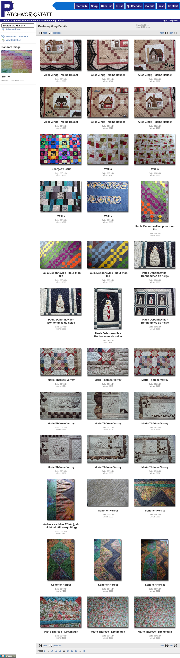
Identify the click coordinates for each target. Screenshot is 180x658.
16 (76, 651)
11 (55, 651)
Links (161, 6)
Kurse (119, 6)
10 (51, 651)
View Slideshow (13, 40)
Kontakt (173, 6)
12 (60, 651)
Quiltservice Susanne (24, 20)
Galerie (149, 6)
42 (84, 651)
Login (164, 20)
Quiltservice (134, 6)
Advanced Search (14, 29)
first (45, 33)
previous (57, 33)
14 (68, 651)
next (162, 33)
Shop (94, 6)
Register (174, 20)
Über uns (106, 6)
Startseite (81, 6)
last (171, 33)
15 (72, 651)
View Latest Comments (17, 36)
